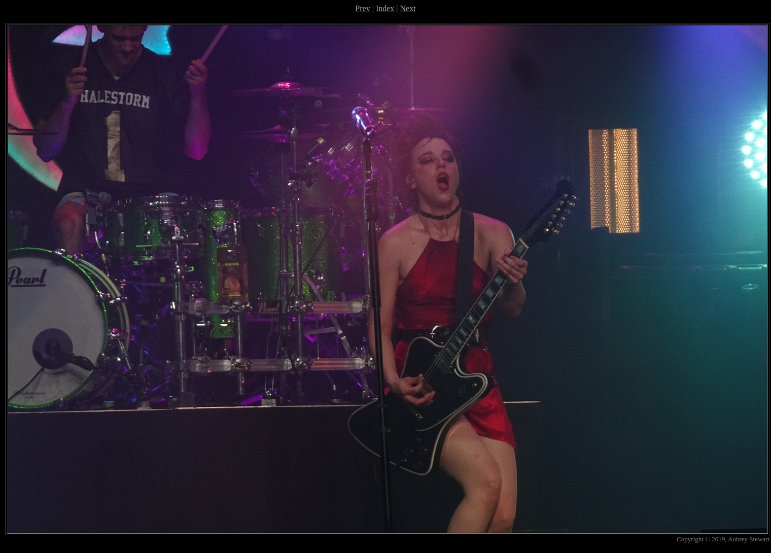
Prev (362, 8)
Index (385, 8)
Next (408, 8)
